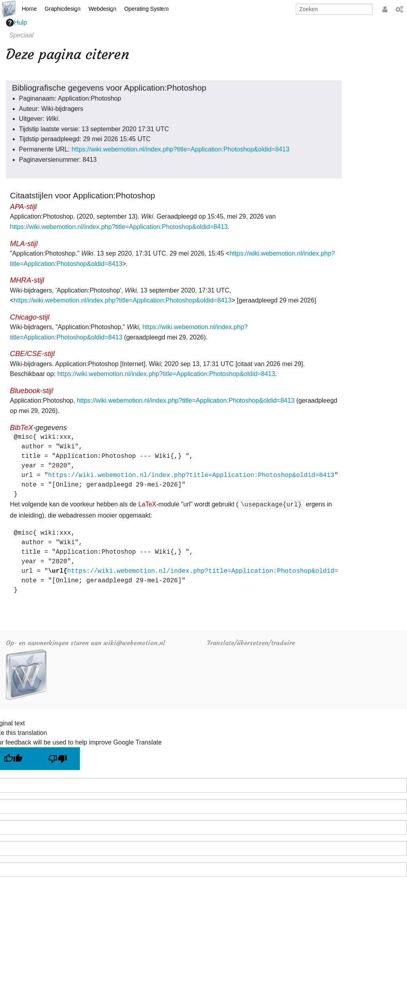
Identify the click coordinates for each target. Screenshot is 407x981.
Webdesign (102, 9)
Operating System (146, 9)
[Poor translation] (57, 758)
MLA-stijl (24, 243)
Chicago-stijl (29, 317)
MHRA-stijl (27, 280)
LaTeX (147, 504)
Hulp (16, 23)
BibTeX (21, 427)
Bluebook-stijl (31, 390)
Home (29, 9)
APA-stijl (23, 206)
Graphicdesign (62, 9)
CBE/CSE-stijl (32, 353)
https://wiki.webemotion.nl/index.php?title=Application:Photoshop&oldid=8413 (180, 149)
